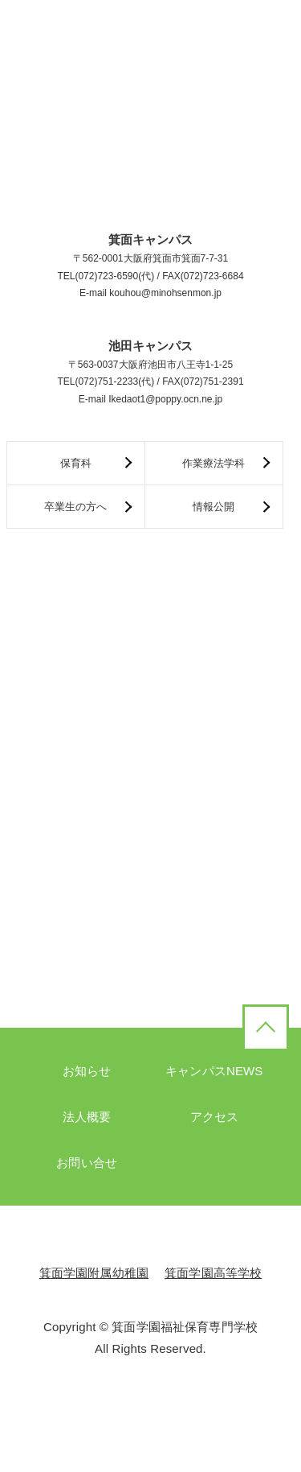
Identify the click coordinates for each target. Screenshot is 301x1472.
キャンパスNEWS (213, 1071)
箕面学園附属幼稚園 (93, 1273)
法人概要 (87, 1117)
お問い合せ (86, 1162)
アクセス (214, 1117)
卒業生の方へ (75, 507)
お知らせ (87, 1071)
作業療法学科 (213, 463)
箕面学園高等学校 (213, 1273)
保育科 (76, 463)
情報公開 (213, 507)
